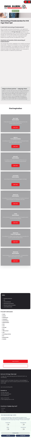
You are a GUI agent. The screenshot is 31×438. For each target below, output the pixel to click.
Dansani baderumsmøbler (10, 305)
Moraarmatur (5, 337)
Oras (3, 325)
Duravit (4, 315)
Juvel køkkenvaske (8, 306)
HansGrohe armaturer (9, 303)
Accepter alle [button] (22, 435)
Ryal (3, 329)
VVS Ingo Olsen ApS (15, 31)
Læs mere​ (15, 127)
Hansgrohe (4, 319)
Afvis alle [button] (8, 435)
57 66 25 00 (6, 398)
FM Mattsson (5, 317)
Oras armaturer (7, 301)
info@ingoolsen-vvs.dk (9, 399)
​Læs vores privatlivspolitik (6, 387)
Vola (3, 332)
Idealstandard (5, 322)
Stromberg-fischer (6, 334)
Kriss (3, 324)
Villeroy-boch (5, 330)
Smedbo (4, 339)
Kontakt (28, 351)
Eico (3, 335)
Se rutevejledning (5, 395)
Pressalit (4, 327)
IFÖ (4, 300)
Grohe (3, 314)
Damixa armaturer (8, 298)
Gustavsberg (5, 320)
